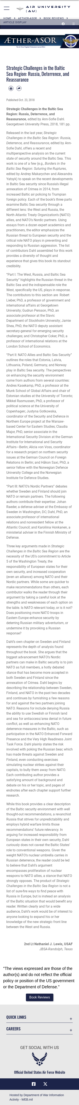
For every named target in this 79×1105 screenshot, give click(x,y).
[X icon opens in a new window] (45, 1084)
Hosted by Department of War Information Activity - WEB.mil (36, 1097)
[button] (7, 9)
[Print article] (10, 88)
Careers (13, 1029)
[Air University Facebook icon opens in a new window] (34, 1084)
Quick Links (16, 1017)
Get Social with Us (39, 1047)
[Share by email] (18, 88)
